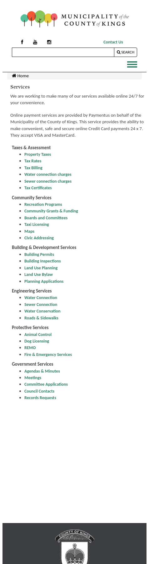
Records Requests (40, 397)
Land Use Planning (40, 268)
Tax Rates (32, 161)
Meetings (32, 377)
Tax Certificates (38, 188)
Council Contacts (39, 391)
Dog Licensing (36, 341)
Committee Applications (46, 384)
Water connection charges (48, 174)
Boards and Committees (45, 218)
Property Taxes (37, 154)
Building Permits (39, 254)
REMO (30, 347)
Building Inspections (42, 261)
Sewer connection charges (48, 181)
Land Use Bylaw (38, 274)
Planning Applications (43, 281)
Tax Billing (33, 167)
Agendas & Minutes (42, 371)
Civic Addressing (39, 238)
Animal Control (38, 334)
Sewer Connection (40, 304)
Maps (29, 231)
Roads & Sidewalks (41, 318)
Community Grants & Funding (51, 211)
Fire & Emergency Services (48, 354)
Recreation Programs (43, 204)
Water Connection (40, 297)
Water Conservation (42, 311)
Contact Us (113, 42)
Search (125, 52)
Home (20, 76)
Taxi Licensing (36, 224)
